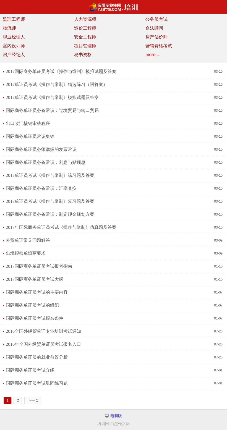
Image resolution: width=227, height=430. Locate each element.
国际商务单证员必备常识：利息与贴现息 (45, 162)
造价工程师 (85, 28)
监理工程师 (14, 19)
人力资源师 (85, 19)
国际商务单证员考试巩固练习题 (37, 383)
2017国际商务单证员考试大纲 (34, 279)
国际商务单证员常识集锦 (30, 136)
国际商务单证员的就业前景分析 (37, 357)
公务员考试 (156, 19)
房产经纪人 (14, 54)
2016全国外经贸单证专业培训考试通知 (43, 331)
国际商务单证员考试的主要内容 (37, 292)
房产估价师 (156, 37)
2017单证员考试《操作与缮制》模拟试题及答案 (52, 97)
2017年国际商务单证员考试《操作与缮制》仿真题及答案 (61, 227)
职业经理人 (14, 37)
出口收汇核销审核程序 (28, 123)
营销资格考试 (158, 45)
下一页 (33, 400)
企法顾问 (154, 28)
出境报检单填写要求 (26, 253)
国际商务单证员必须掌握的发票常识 (41, 149)
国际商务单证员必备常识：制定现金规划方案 (50, 214)
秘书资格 (83, 54)
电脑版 (116, 416)
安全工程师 (85, 37)
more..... (153, 54)
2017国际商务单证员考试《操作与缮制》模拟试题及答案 (61, 71)
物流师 (9, 28)
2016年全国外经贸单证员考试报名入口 (43, 344)
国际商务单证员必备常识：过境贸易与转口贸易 (52, 110)
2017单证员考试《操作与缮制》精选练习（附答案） (57, 84)
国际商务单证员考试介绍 (30, 370)
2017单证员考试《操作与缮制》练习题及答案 (50, 175)
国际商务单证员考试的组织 (32, 305)
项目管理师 (85, 45)
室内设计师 (14, 45)
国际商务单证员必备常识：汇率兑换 (41, 188)
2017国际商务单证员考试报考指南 (39, 266)
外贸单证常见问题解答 (28, 240)
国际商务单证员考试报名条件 (34, 318)
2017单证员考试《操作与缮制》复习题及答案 (50, 201)
